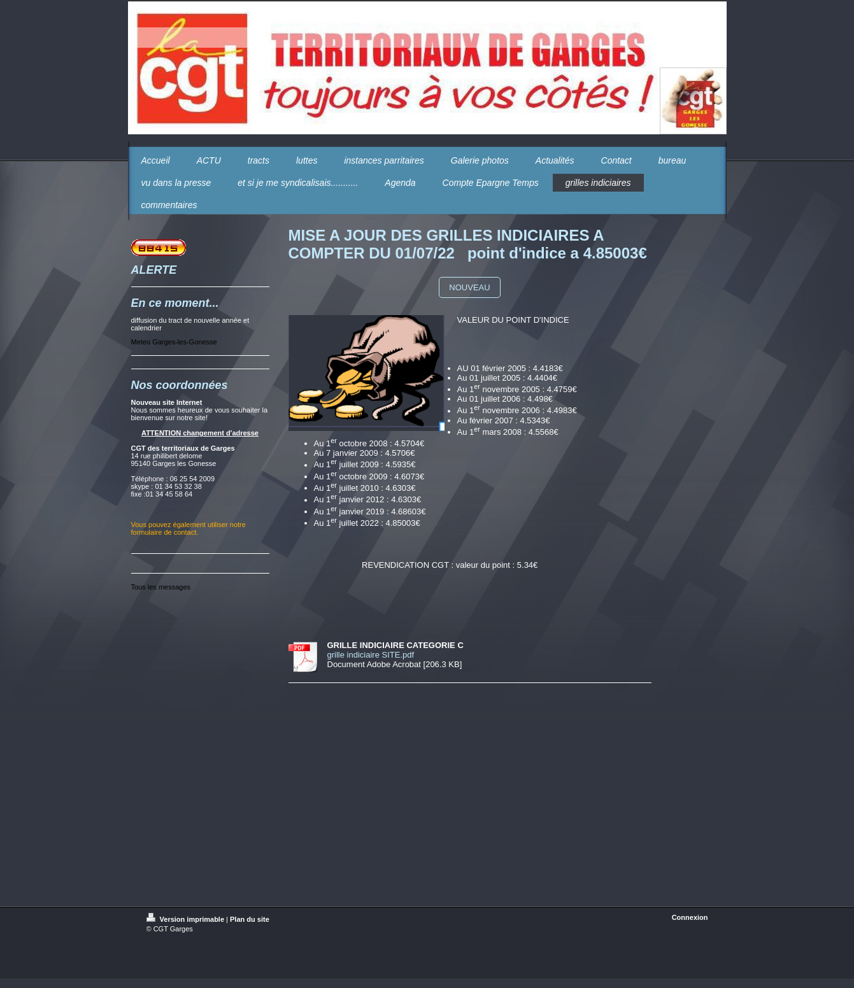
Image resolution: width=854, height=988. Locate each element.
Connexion (690, 917)
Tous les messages (161, 587)
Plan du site (249, 919)
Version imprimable (186, 919)
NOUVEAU (469, 287)
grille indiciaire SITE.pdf (371, 655)
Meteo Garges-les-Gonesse (174, 342)
